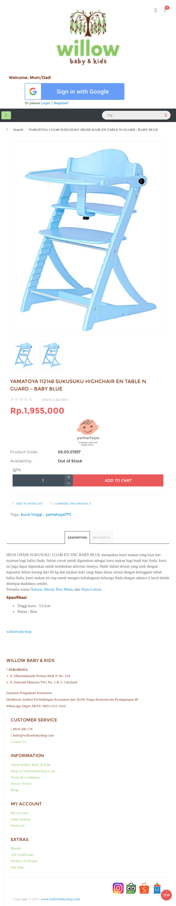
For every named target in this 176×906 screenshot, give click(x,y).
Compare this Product (71, 503)
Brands (16, 848)
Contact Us (19, 742)
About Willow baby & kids (31, 765)
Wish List (17, 825)
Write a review (55, 400)
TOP (166, 893)
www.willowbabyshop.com (60, 899)
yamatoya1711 (58, 514)
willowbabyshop (19, 632)
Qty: (17, 470)
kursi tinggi (32, 514)
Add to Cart (118, 480)
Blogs (15, 790)
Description (77, 537)
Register (60, 103)
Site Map (17, 867)
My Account (20, 813)
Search (17, 130)
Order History (21, 819)
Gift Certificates (22, 855)
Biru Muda (64, 589)
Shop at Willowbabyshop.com (33, 771)
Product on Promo (24, 861)
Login (45, 103)
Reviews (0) (101, 537)
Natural (36, 589)
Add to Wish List (28, 503)
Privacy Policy (21, 784)
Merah (49, 589)
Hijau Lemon (91, 589)
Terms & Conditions (25, 777)
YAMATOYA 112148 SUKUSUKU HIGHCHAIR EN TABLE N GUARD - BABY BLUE (93, 130)
